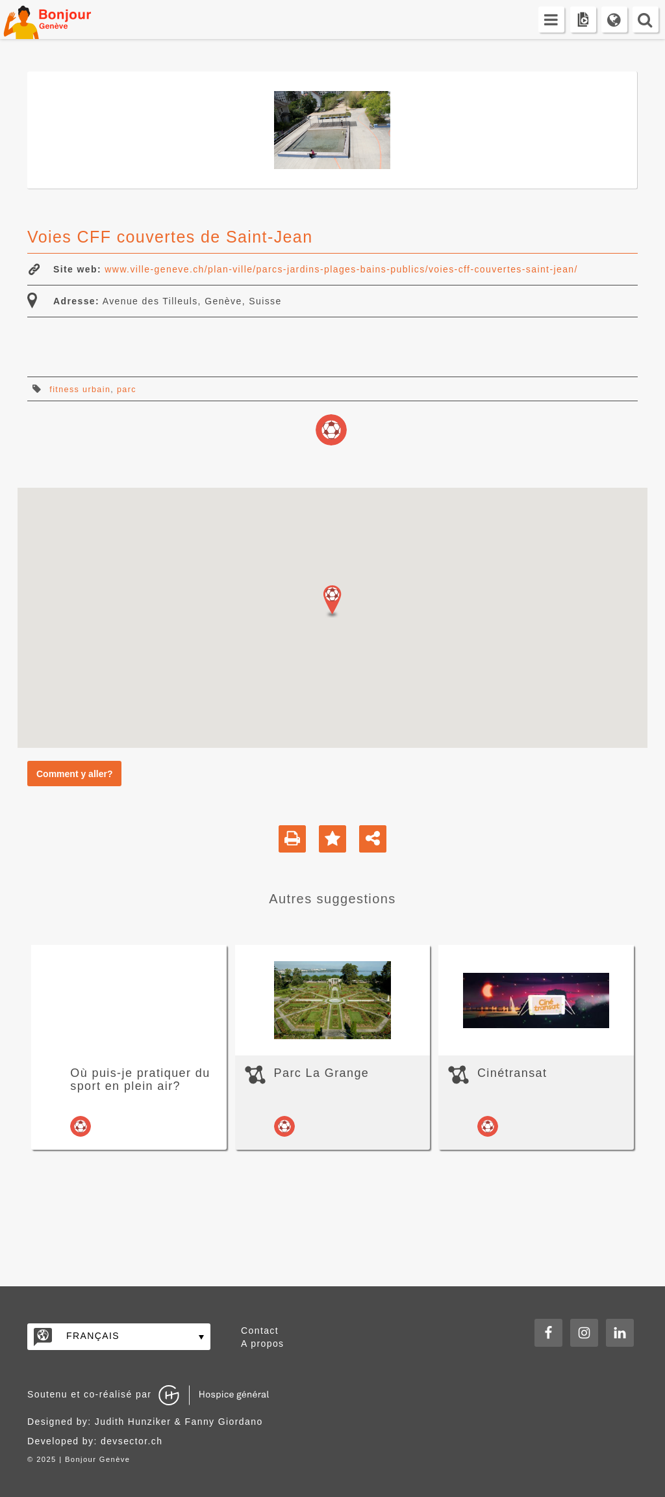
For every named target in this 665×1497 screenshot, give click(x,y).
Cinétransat (512, 1073)
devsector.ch (131, 1441)
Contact (260, 1330)
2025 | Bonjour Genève (83, 1459)
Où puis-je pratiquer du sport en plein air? (140, 1079)
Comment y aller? (74, 774)
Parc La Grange (322, 1073)
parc (126, 389)
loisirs (331, 429)
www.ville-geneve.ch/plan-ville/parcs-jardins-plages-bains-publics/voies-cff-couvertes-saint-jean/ (341, 269)
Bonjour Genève (61, 19)
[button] (332, 601)
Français (92, 1336)
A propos (262, 1343)
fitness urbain (79, 389)
